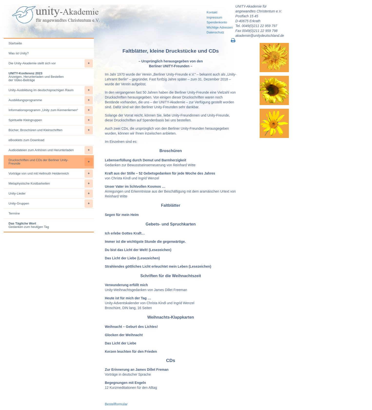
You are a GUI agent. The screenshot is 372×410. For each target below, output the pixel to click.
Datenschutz (215, 32)
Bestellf (110, 404)
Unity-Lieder (51, 193)
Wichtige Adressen (219, 27)
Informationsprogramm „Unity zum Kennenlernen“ (51, 110)
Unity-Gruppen (51, 203)
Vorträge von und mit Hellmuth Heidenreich (51, 173)
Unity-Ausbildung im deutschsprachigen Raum (51, 90)
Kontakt (211, 12)
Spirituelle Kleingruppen (51, 120)
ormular (121, 404)
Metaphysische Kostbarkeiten (51, 183)
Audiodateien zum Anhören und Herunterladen (51, 150)
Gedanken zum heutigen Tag (29, 225)
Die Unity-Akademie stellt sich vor (51, 63)
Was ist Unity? (19, 53)
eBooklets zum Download (26, 140)
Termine (14, 213)
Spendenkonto (216, 22)
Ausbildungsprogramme (51, 100)
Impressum (214, 17)
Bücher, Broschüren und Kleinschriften (51, 130)
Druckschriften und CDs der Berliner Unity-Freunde (51, 162)
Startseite (15, 43)
